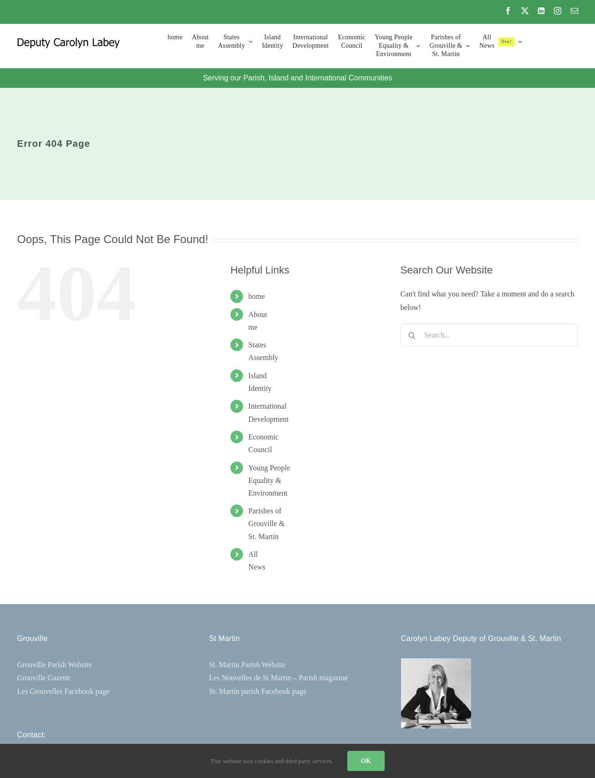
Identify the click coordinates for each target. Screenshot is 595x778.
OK (366, 760)
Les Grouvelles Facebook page (63, 691)
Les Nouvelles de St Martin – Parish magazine (278, 678)
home (256, 296)
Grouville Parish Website (54, 665)
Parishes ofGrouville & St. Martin (266, 523)
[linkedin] (541, 10)
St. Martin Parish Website (247, 665)
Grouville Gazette (44, 678)
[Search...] (489, 335)
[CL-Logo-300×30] (68, 41)
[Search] (411, 335)
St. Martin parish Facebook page (257, 691)
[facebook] (508, 10)
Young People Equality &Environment (269, 480)
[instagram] (557, 10)
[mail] (574, 10)
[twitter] (525, 10)
